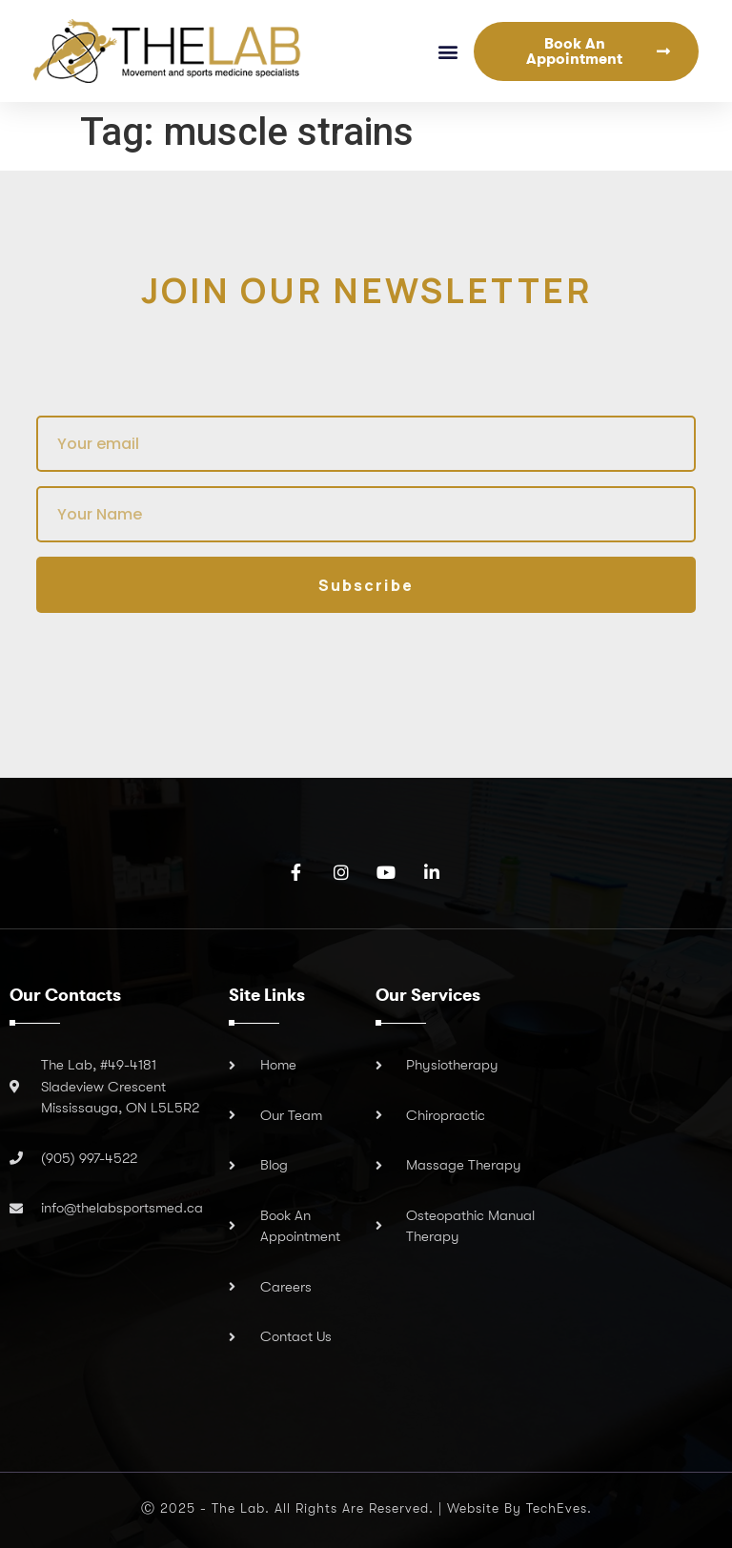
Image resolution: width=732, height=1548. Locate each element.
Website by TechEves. (519, 1508)
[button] (448, 51)
